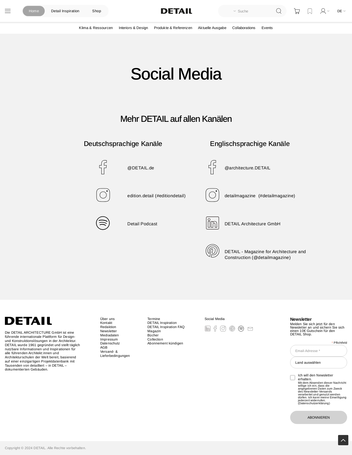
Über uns (107, 319)
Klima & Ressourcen (96, 28)
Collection (155, 339)
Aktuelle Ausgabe (212, 28)
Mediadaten (109, 335)
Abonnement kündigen (165, 343)
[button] (342, 11)
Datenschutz (110, 343)
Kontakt (106, 323)
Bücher (153, 335)
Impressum (109, 339)
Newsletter (108, 331)
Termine (153, 319)
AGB (103, 347)
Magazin (154, 331)
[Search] (279, 11)
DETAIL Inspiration (162, 323)
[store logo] (176, 11)
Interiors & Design (133, 28)
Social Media (215, 319)
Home (34, 11)
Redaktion (108, 327)
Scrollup (343, 440)
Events (267, 28)
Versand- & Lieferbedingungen (115, 354)
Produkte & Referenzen (173, 28)
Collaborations (243, 28)
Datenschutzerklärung (314, 403)
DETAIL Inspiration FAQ (166, 327)
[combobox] (252, 11)
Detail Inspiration (65, 11)
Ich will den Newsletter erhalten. (311, 377)
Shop (96, 11)
